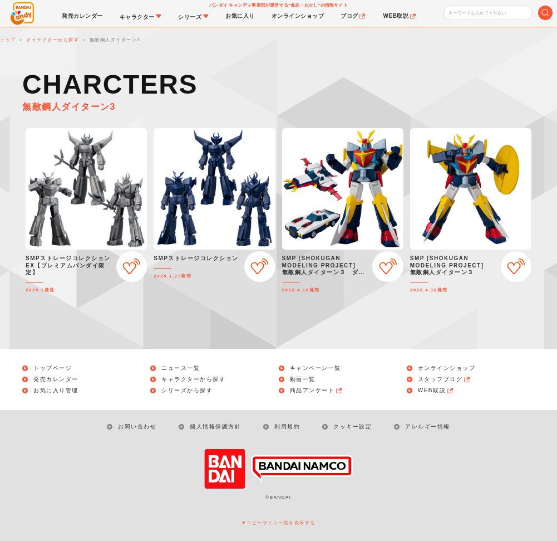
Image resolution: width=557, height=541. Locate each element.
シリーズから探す (187, 390)
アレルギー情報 (427, 426)
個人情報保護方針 (215, 426)
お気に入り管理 (55, 390)
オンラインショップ (447, 368)
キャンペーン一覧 (315, 368)
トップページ (52, 368)
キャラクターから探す (193, 379)
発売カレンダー (55, 379)
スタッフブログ (444, 379)
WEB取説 (436, 390)
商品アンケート (316, 390)
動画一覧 (303, 379)
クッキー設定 (352, 426)
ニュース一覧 (180, 368)
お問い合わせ (137, 426)
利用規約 (287, 426)
